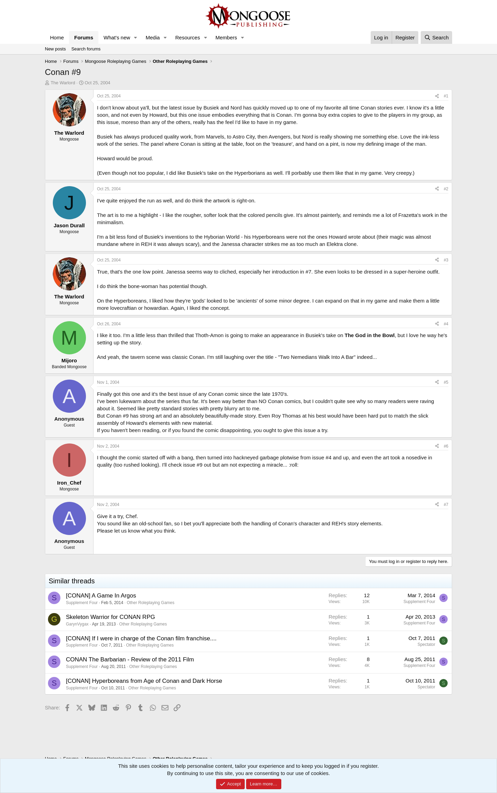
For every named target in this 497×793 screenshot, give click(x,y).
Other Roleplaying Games (150, 602)
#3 (446, 260)
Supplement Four (82, 602)
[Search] (436, 37)
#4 (446, 324)
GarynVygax (77, 624)
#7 (446, 504)
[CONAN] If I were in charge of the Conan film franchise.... (141, 638)
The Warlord (63, 82)
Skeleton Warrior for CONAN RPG (110, 617)
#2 (446, 189)
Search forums (86, 48)
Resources (187, 37)
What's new (117, 37)
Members (226, 37)
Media (153, 37)
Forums (83, 37)
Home (57, 37)
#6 (446, 446)
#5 (446, 382)
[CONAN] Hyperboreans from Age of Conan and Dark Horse (144, 681)
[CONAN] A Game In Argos (101, 595)
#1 (446, 96)
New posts (55, 48)
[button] (135, 37)
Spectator (426, 644)
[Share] (436, 96)
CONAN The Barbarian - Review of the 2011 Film (130, 659)
